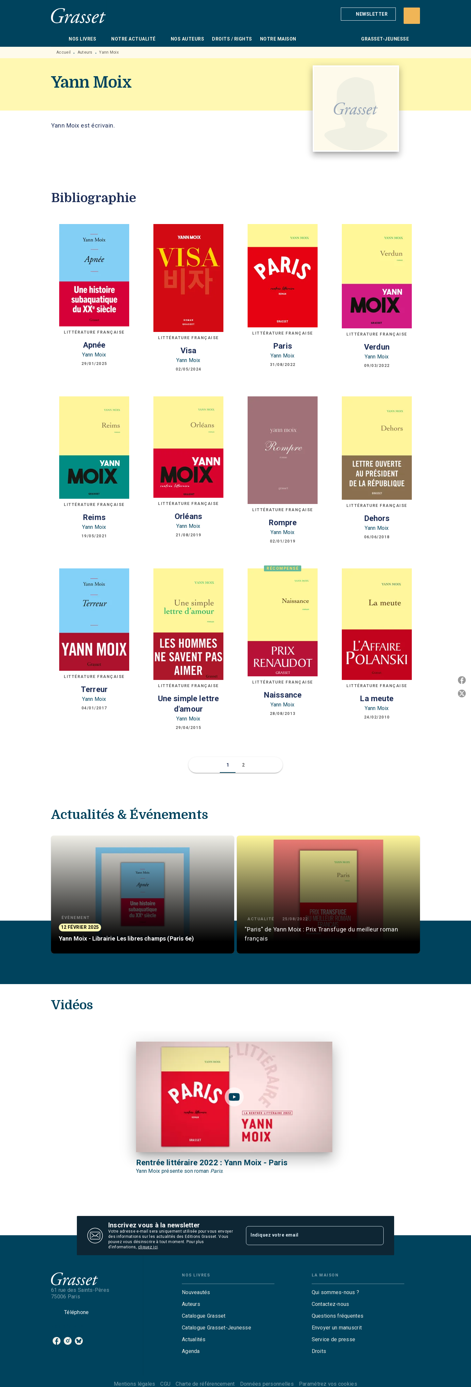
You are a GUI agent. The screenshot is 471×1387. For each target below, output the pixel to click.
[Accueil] (78, 15)
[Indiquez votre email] (306, 1235)
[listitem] (56, 1340)
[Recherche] (412, 16)
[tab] (58, 39)
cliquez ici (148, 1247)
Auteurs (85, 52)
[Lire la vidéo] (234, 1096)
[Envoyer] (376, 1235)
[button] (368, 14)
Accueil (63, 52)
